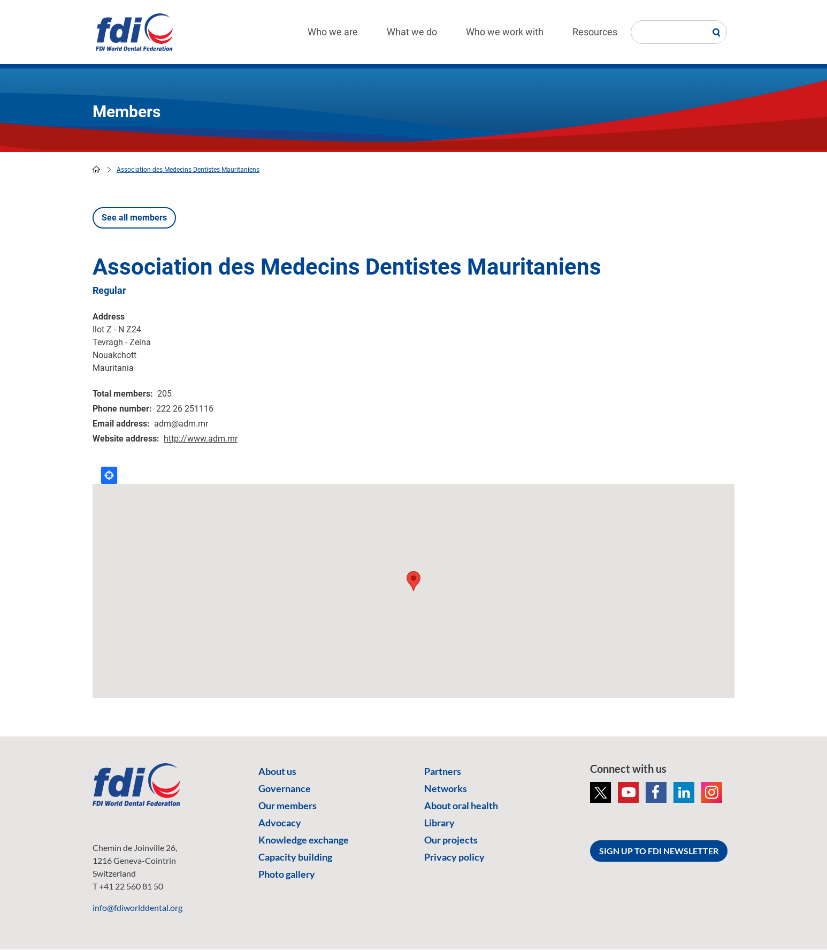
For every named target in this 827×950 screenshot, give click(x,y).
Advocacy (279, 823)
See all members (134, 217)
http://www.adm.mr (201, 439)
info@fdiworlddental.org (137, 907)
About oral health (461, 805)
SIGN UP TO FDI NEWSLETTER (658, 851)
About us (277, 771)
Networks (445, 788)
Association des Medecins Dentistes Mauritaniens (188, 169)
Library (439, 823)
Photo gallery (286, 874)
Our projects (451, 840)
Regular (109, 290)
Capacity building (295, 857)
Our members (287, 805)
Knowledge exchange (303, 840)
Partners (442, 771)
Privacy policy (454, 857)
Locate (109, 475)
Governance (284, 788)
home (96, 169)
